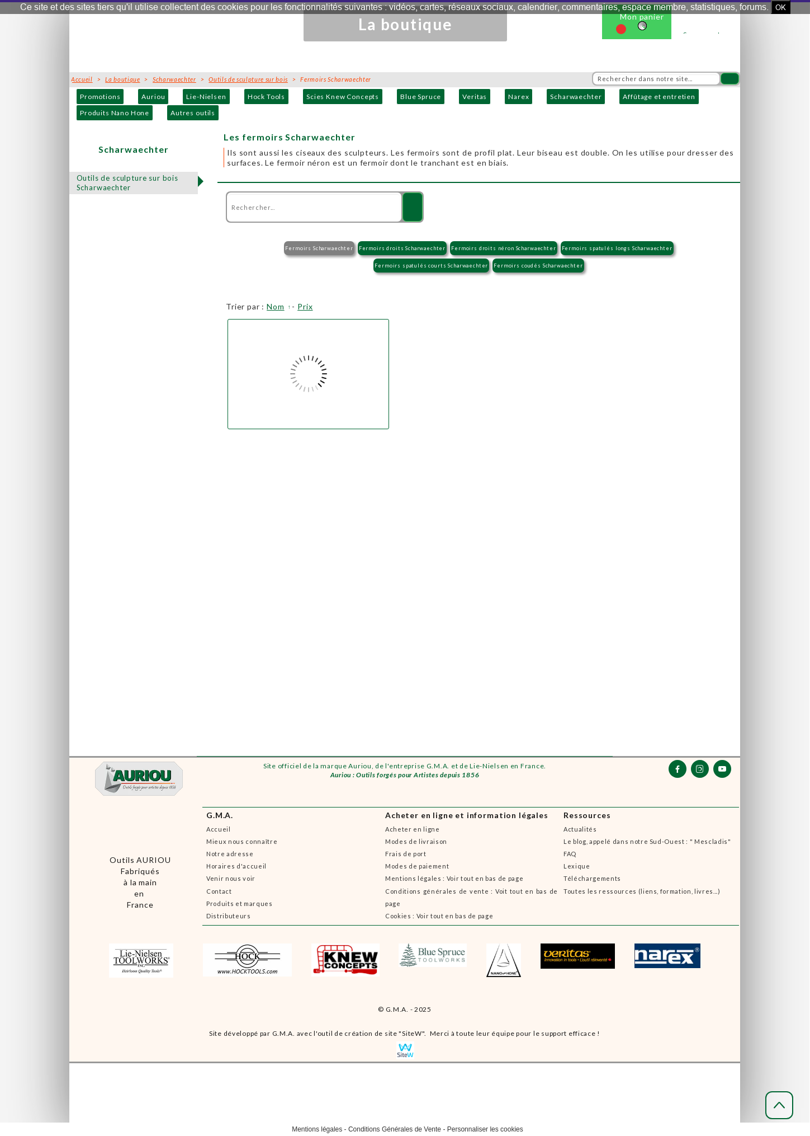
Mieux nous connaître (241, 841)
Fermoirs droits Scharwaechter (402, 248)
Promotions (100, 96)
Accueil (218, 829)
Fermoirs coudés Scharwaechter (538, 265)
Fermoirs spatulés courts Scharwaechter (431, 265)
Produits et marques (239, 903)
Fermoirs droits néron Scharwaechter (503, 248)
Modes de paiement (417, 866)
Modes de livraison (416, 841)
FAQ (569, 853)
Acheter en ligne (412, 829)
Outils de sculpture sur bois (248, 79)
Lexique (576, 866)
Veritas (474, 96)
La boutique (122, 79)
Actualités (580, 829)
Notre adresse (230, 853)
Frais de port (406, 853)
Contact (219, 891)
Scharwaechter (575, 96)
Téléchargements (592, 878)
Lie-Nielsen (206, 96)
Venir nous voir (230, 878)
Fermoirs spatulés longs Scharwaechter (617, 248)
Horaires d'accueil (236, 866)
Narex (518, 96)
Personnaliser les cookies (485, 1129)
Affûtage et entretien (659, 96)
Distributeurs (228, 915)
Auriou (153, 96)
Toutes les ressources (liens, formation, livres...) (642, 891)
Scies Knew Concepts (342, 96)
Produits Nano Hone (114, 113)
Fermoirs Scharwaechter (319, 248)
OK (780, 7)
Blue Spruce (420, 96)
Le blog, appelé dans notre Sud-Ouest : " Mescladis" (647, 841)
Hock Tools (266, 96)
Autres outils (192, 113)
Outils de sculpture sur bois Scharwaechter (128, 182)
